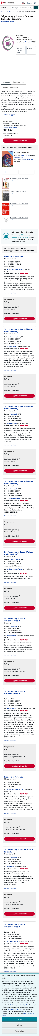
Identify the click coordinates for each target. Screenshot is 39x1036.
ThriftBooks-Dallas (13, 498)
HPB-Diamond (12, 423)
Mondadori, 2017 (28, 159)
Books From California (14, 569)
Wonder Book (11, 346)
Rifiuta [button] (19, 1025)
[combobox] (22, 7)
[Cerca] (36, 7)
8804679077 (25, 155)
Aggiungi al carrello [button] (19, 140)
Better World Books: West (16, 269)
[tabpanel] (18, 103)
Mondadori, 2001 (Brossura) (19, 218)
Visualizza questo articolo (10, 127)
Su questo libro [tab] (18, 82)
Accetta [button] (19, 1019)
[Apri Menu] (5, 7)
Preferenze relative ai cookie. (19, 1005)
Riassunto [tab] (6, 82)
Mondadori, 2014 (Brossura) (19, 204)
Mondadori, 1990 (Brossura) (19, 179)
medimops (10, 866)
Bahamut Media (12, 941)
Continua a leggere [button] (9, 115)
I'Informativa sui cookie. (15, 1009)
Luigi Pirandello (24, 235)
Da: (21, 50)
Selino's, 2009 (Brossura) (18, 191)
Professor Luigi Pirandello (20, 237)
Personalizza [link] (19, 1031)
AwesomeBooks (12, 708)
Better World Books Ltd (15, 789)
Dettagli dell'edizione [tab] (10, 87)
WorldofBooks (11, 635)
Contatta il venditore (10, 293)
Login (30, 3)
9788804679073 (19, 157)
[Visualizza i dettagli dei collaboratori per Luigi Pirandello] (7, 21)
